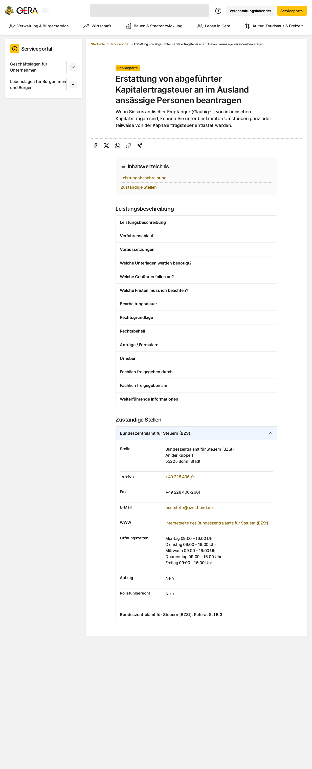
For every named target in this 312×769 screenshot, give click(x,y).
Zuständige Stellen (139, 187)
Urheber (128, 358)
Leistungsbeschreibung (144, 177)
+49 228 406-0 (179, 476)
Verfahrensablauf (136, 235)
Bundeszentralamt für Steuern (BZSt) (156, 433)
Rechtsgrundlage (136, 317)
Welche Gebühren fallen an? (147, 276)
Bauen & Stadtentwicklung (154, 26)
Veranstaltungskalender (250, 11)
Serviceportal (292, 11)
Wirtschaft (97, 26)
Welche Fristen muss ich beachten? (154, 290)
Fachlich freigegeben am (143, 385)
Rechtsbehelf (132, 331)
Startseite (98, 44)
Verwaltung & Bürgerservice (39, 26)
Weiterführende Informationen (149, 399)
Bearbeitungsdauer (138, 303)
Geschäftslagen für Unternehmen (28, 67)
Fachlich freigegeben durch (146, 371)
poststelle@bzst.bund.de (189, 507)
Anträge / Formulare (139, 344)
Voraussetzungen (137, 249)
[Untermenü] (73, 67)
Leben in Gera (213, 26)
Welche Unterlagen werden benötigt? (156, 263)
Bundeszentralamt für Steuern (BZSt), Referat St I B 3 (171, 614)
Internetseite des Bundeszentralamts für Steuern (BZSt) (216, 522)
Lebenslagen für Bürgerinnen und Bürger (38, 84)
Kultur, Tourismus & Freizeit (274, 26)
